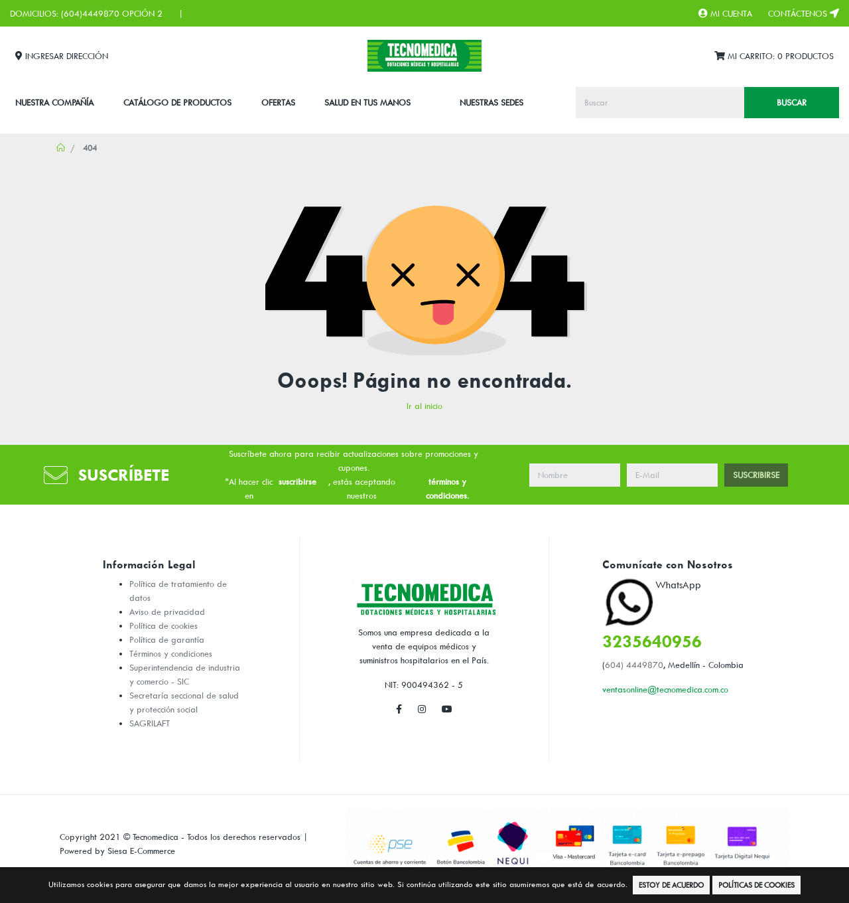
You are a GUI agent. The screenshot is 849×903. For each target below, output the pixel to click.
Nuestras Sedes (491, 102)
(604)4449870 (90, 13)
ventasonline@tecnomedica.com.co (665, 689)
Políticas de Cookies (756, 885)
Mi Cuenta (725, 13)
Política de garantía (166, 639)
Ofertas (278, 102)
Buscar (792, 102)
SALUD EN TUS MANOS (367, 102)
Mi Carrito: (774, 56)
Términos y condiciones (170, 653)
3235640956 (652, 641)
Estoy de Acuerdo (671, 885)
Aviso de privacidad (167, 611)
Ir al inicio (424, 405)
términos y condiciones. (447, 488)
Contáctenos (803, 13)
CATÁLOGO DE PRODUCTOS (177, 102)
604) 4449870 (634, 664)
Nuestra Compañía (54, 102)
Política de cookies (163, 625)
